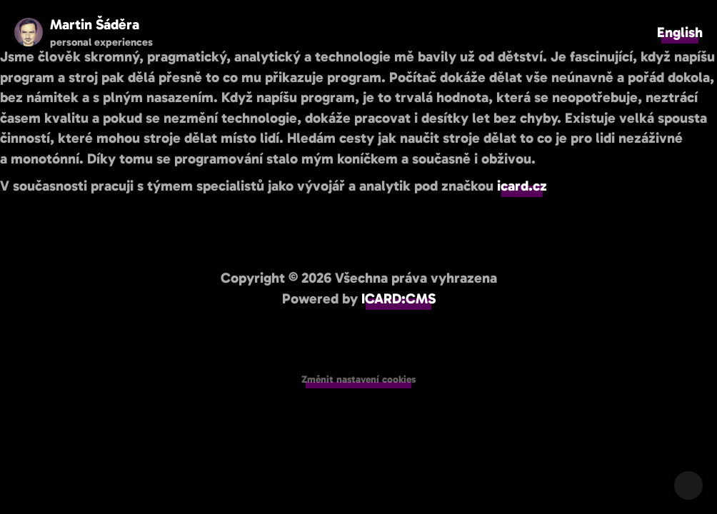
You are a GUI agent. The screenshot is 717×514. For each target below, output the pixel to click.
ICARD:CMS (398, 298)
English (680, 32)
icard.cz (522, 185)
